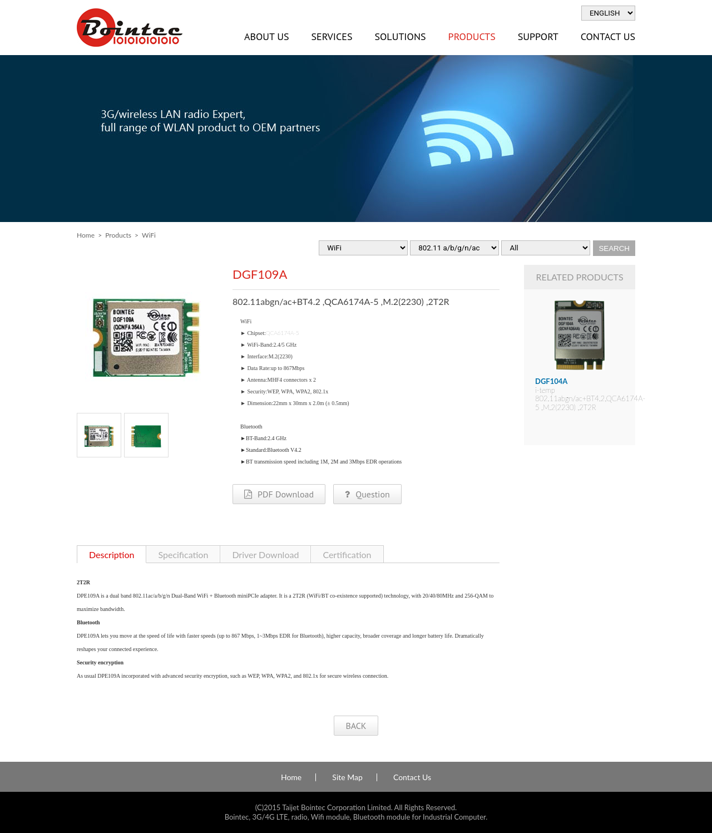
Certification (347, 554)
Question (367, 494)
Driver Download (265, 554)
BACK (355, 725)
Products (472, 36)
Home (86, 235)
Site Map (347, 777)
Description (111, 554)
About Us (266, 36)
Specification (183, 554)
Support (538, 36)
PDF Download (279, 494)
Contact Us (608, 36)
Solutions (400, 36)
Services (331, 36)
